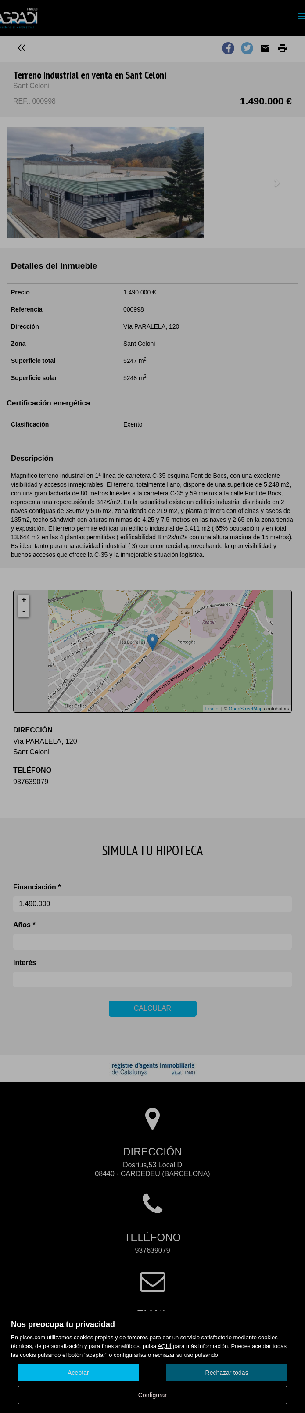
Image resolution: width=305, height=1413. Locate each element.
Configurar (152, 1395)
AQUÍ (165, 1346)
